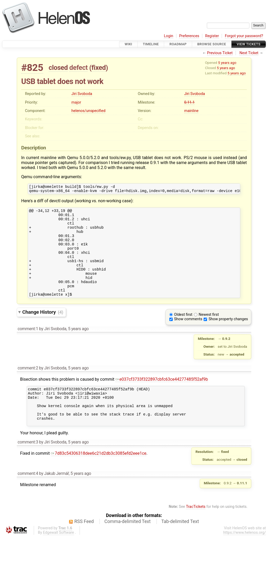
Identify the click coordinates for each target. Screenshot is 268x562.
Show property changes (228, 337)
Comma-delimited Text (127, 546)
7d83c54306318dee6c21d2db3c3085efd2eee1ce (98, 478)
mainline (191, 111)
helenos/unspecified (88, 111)
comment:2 (28, 386)
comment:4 (28, 498)
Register (212, 36)
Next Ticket (248, 53)
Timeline (151, 44)
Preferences (189, 36)
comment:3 (28, 467)
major (76, 102)
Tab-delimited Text (180, 546)
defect (78, 67)
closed (58, 67)
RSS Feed (84, 546)
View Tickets (248, 44)
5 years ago (227, 62)
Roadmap (178, 44)
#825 (32, 67)
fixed (98, 67)
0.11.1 (189, 102)
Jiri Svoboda (81, 94)
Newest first (209, 332)
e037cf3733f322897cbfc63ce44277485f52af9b (161, 397)
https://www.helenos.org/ (244, 557)
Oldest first (183, 332)
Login (168, 36)
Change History (42, 330)
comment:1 (28, 346)
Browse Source (211, 44)
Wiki (128, 44)
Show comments (188, 337)
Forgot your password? (244, 36)
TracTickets (195, 532)
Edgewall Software (58, 557)
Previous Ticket (220, 53)
